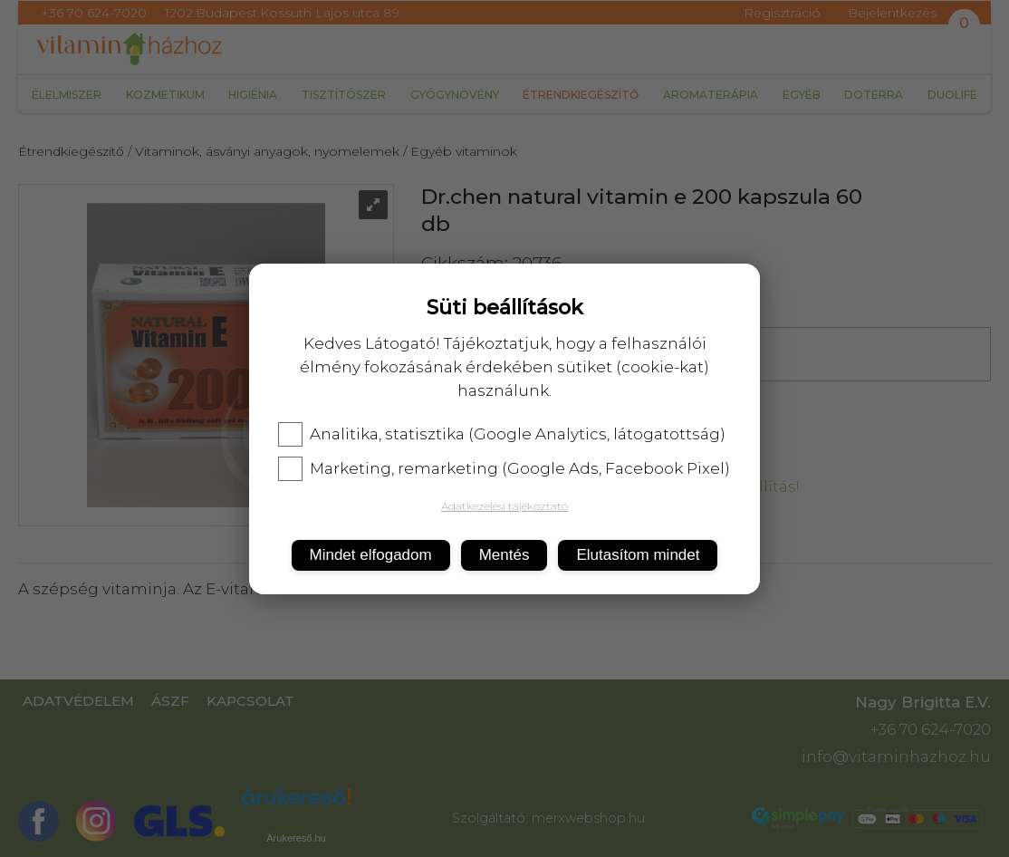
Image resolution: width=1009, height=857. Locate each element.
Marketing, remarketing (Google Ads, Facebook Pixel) (504, 468)
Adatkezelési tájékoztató (504, 506)
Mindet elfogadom (371, 554)
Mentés (504, 554)
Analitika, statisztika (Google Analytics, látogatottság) (502, 434)
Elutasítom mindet (637, 554)
